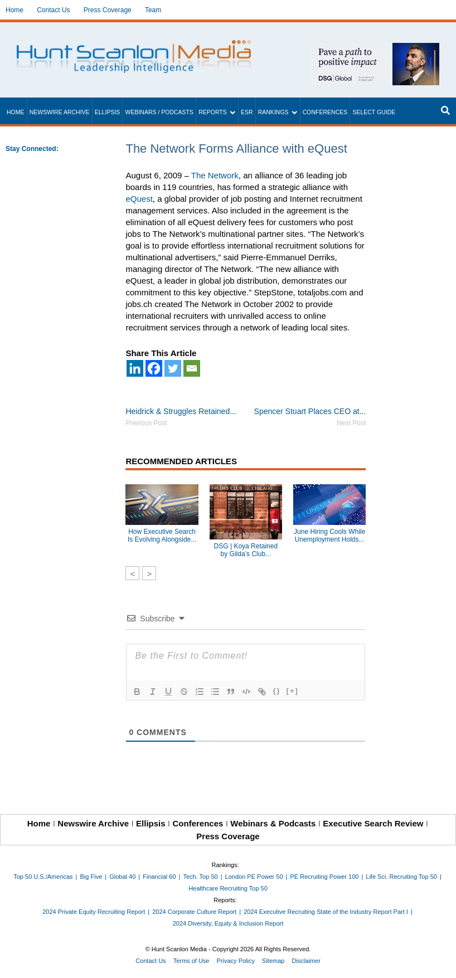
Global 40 (122, 876)
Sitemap (273, 960)
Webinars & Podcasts (273, 823)
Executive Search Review (373, 823)
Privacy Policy (236, 960)
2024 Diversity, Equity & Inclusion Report (228, 923)
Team (153, 10)
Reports (212, 112)
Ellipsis (107, 112)
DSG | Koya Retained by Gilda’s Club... (246, 550)
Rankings (273, 112)
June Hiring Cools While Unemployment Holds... (329, 535)
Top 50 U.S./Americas (42, 876)
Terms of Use (191, 960)
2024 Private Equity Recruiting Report (93, 911)
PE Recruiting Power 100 (324, 876)
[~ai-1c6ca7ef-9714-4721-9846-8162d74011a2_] (374, 48)
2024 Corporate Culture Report (194, 911)
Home (14, 10)
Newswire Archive (60, 112)
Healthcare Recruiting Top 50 (228, 888)
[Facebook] (153, 368)
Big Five (91, 876)
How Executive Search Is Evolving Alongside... (162, 535)
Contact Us (53, 10)
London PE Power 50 (254, 876)
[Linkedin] (135, 368)
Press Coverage (108, 10)
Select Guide (373, 112)
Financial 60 (159, 876)
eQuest (138, 198)
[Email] (191, 368)
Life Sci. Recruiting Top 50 (401, 876)
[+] (293, 691)
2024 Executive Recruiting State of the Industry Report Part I (326, 911)
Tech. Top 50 (200, 876)
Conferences (325, 112)
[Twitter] (172, 368)
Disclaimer (306, 960)
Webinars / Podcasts (159, 112)
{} (276, 691)
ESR (247, 112)
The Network (215, 175)
